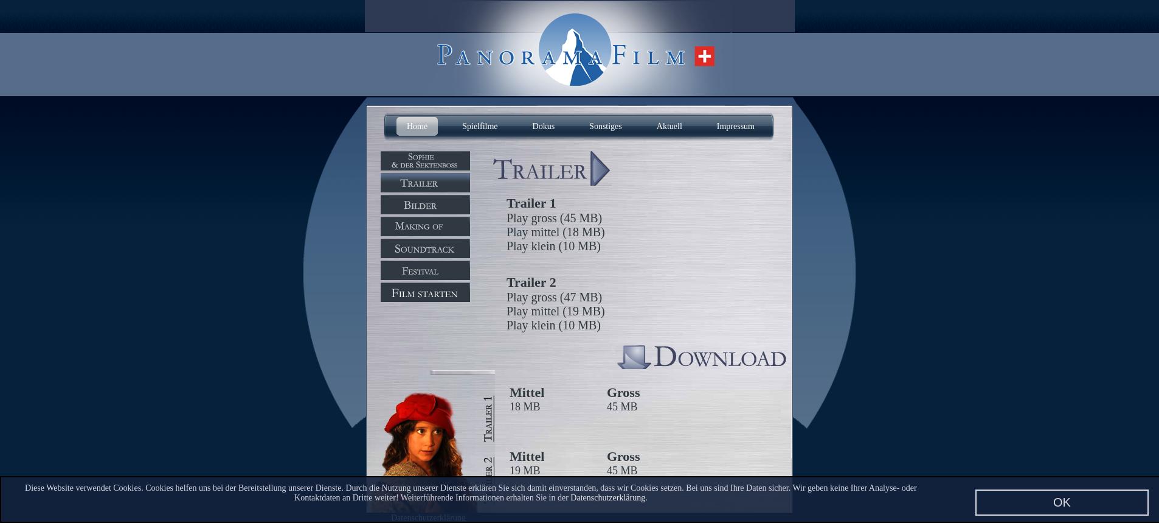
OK (1062, 502)
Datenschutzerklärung (607, 497)
